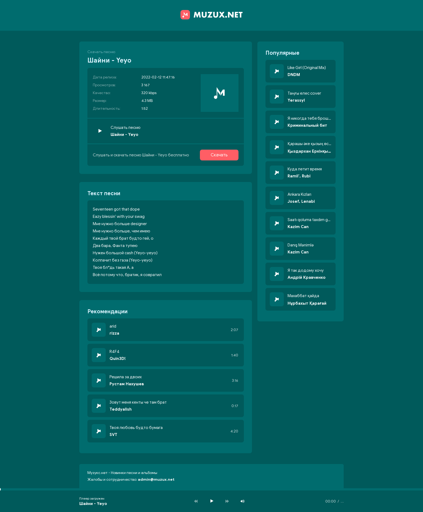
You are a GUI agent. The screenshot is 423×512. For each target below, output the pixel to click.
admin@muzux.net (156, 479)
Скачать (219, 155)
